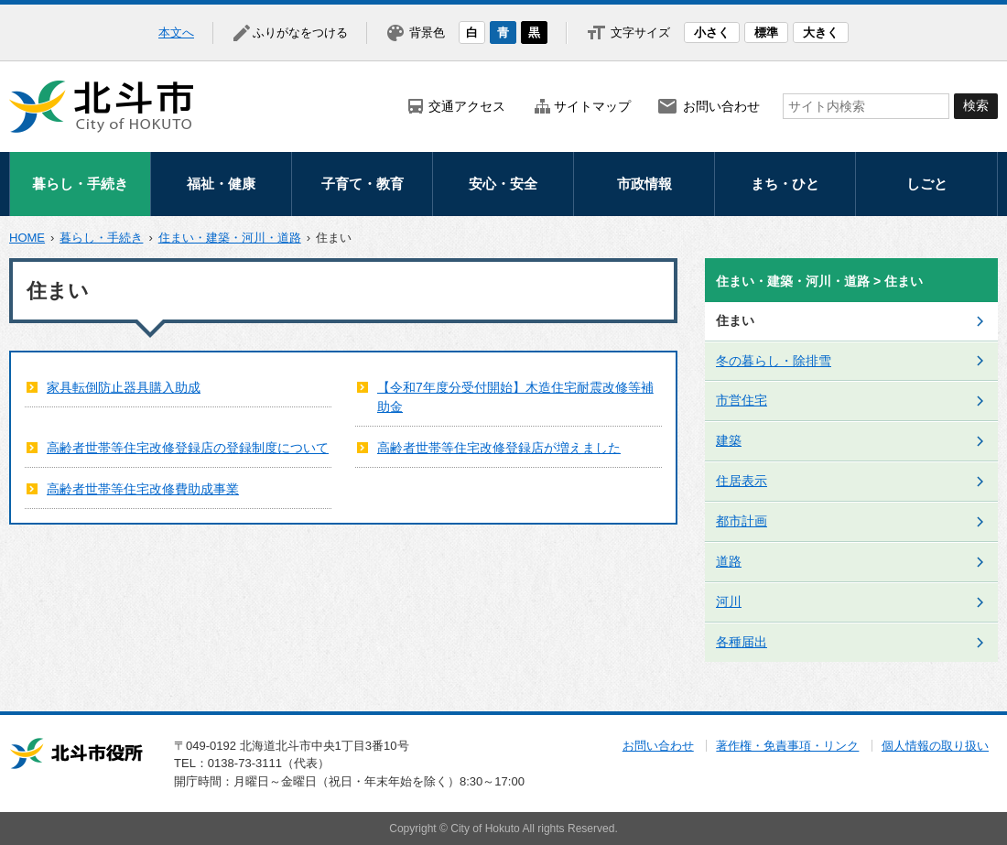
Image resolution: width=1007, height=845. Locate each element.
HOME (27, 237)
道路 (729, 561)
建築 (729, 440)
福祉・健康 (221, 183)
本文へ (176, 32)
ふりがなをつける (300, 32)
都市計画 (741, 521)
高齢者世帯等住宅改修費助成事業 (143, 489)
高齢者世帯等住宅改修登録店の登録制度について (188, 447)
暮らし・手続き (80, 183)
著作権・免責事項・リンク (787, 746)
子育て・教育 (362, 183)
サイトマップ (592, 106)
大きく (821, 32)
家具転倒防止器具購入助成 (123, 387)
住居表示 (741, 480)
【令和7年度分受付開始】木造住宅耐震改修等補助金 (515, 397)
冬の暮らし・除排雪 (773, 360)
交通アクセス (466, 106)
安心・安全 (503, 183)
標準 (766, 32)
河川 (729, 601)
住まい (735, 320)
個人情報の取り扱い (935, 746)
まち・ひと (785, 183)
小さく (712, 32)
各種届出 (741, 641)
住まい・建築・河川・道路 (229, 237)
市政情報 (644, 183)
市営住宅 (741, 400)
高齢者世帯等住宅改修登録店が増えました (499, 447)
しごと (926, 183)
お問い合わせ (721, 106)
